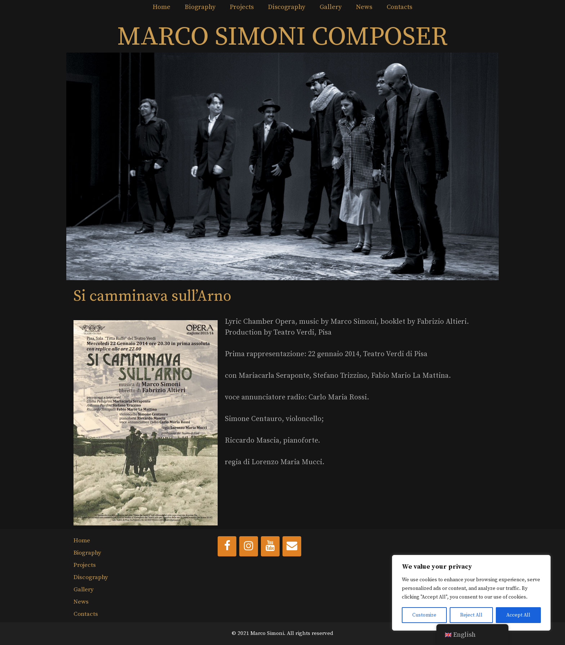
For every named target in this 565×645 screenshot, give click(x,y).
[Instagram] (248, 546)
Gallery (331, 7)
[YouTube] (270, 546)
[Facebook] (227, 546)
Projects (242, 7)
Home (161, 7)
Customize (424, 615)
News (364, 7)
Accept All (518, 615)
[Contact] (291, 546)
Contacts (399, 7)
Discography (286, 7)
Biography (200, 7)
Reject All (471, 615)
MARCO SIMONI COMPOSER (282, 37)
